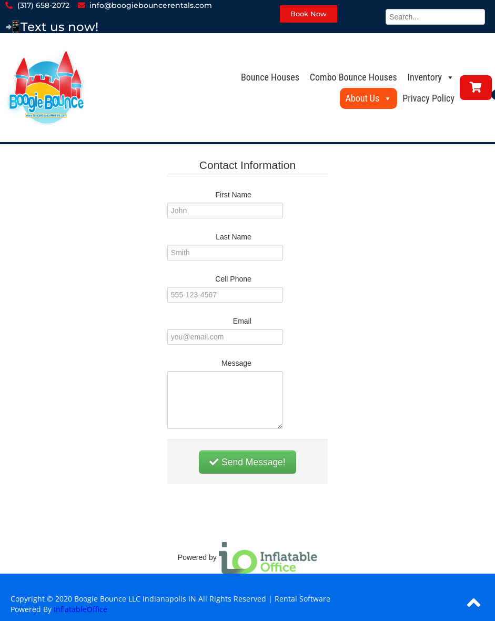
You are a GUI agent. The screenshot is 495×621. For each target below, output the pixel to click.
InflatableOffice (80, 609)
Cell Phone (233, 279)
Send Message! (247, 462)
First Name (233, 195)
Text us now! (59, 26)
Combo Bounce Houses (353, 77)
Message (236, 363)
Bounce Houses (270, 77)
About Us (368, 98)
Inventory (431, 77)
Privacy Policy (428, 98)
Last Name (233, 237)
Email (242, 321)
